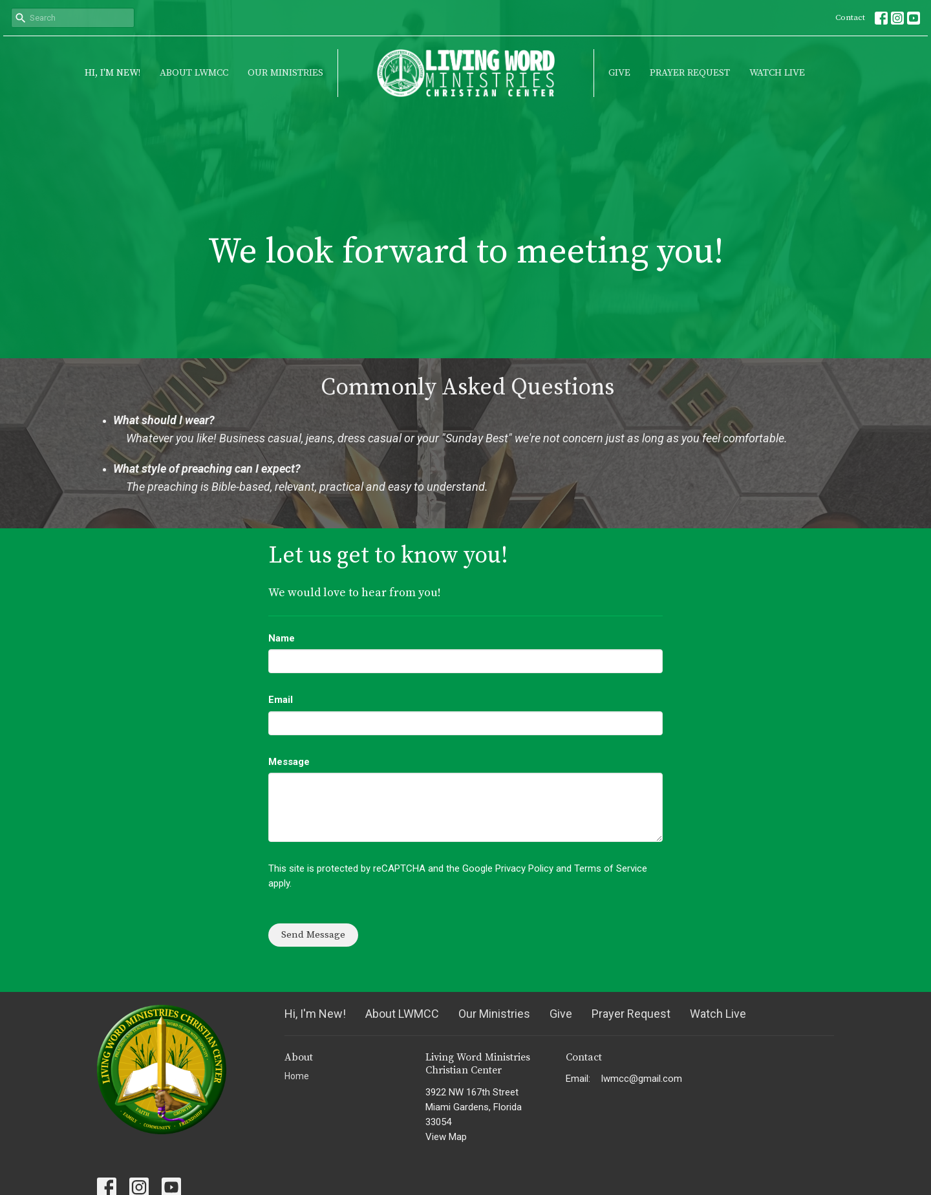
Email (280, 699)
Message (289, 762)
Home (296, 1076)
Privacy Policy (524, 868)
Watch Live (777, 73)
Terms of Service (610, 868)
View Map (446, 1137)
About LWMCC (194, 73)
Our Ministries (285, 73)
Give (619, 73)
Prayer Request (690, 73)
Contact (850, 17)
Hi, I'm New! (112, 73)
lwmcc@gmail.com (641, 1078)
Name (281, 638)
